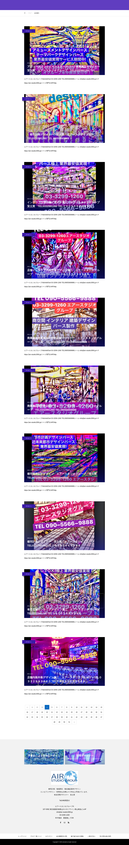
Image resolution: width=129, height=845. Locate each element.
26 (77, 712)
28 (86, 712)
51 (69, 722)
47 (101, 717)
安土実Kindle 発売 (105, 836)
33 (32, 717)
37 (52, 717)
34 (37, 717)
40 (67, 717)
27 (81, 712)
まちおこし (29, 31)
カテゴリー (48, 836)
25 (72, 712)
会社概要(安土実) (61, 836)
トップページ (22, 836)
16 (27, 712)
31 (101, 712)
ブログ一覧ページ (36, 836)
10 (77, 707)
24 (67, 712)
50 (64, 722)
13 (91, 707)
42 (77, 717)
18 (37, 712)
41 (72, 717)
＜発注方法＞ (91, 836)
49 (59, 722)
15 (101, 707)
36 (47, 717)
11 (81, 707)
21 (52, 712)
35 (42, 717)
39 (62, 717)
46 (96, 717)
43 (81, 717)
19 (42, 712)
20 (47, 712)
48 (54, 722)
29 (91, 712)
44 (86, 717)
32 (27, 717)
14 (96, 707)
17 (32, 712)
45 (91, 717)
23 (62, 712)
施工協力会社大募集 (77, 836)
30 (96, 712)
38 (57, 717)
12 (86, 707)
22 (57, 712)
